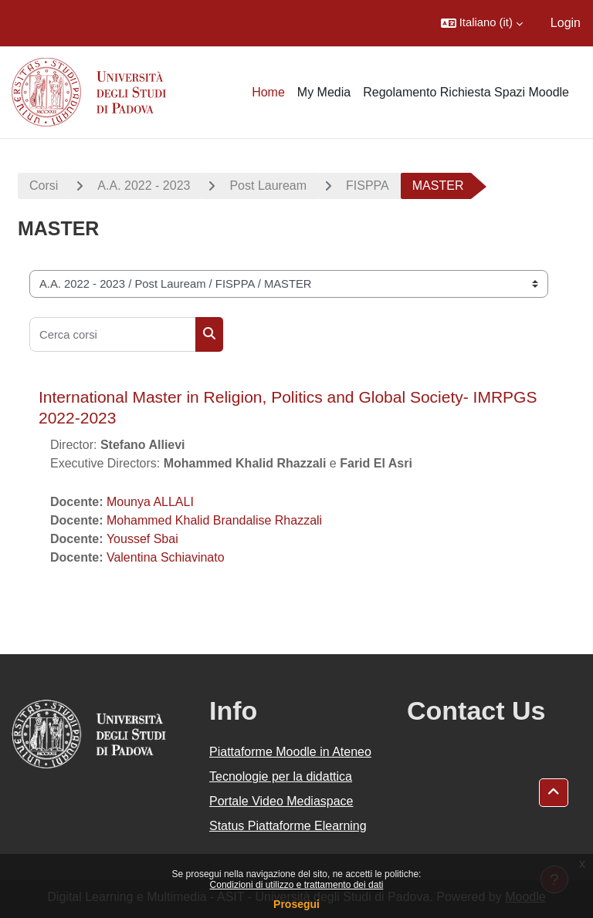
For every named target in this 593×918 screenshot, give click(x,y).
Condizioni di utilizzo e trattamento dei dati (297, 884)
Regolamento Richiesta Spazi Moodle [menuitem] (466, 92)
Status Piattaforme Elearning (288, 825)
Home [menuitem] (268, 92)
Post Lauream (268, 185)
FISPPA (367, 185)
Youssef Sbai (142, 538)
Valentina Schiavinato (166, 557)
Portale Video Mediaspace (281, 801)
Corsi (43, 185)
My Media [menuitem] (324, 92)
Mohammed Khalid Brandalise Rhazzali (214, 520)
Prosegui (296, 904)
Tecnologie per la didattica (280, 776)
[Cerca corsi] (112, 334)
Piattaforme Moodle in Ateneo (290, 751)
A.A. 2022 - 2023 (143, 185)
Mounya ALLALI (150, 501)
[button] (482, 23)
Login (566, 22)
